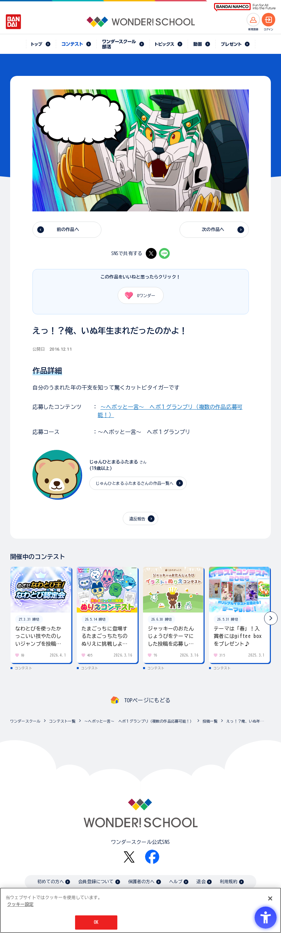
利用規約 (229, 881)
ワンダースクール (25, 721)
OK (96, 922)
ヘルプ (175, 881)
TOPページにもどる (147, 700)
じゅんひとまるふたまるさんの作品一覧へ (135, 483)
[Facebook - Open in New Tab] (152, 857)
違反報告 (137, 519)
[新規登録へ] (253, 19)
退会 (200, 881)
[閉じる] (270, 898)
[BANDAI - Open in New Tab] (13, 21)
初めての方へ (50, 881)
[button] (271, 618)
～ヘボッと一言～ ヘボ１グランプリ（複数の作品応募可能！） (138, 721)
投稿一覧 (210, 721)
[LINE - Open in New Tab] (164, 253)
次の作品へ (213, 229)
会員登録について (96, 881)
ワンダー (138, 295)
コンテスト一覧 (62, 721)
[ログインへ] (268, 19)
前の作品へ (68, 229)
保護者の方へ (141, 881)
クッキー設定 (20, 904)
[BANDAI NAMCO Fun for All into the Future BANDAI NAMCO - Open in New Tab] (245, 7)
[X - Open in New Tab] (151, 253)
